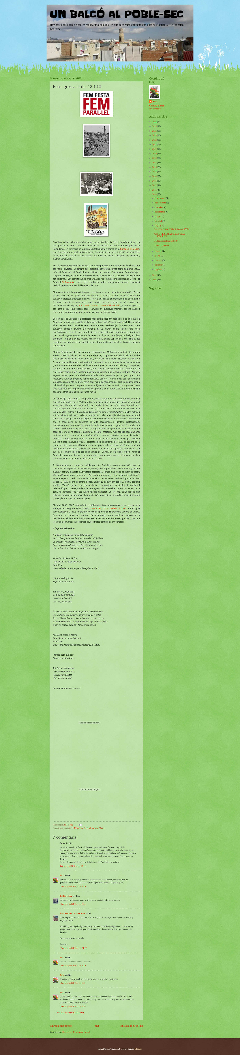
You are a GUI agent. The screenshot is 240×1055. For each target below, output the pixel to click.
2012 (154, 185)
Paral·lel (87, 828)
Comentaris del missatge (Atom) (76, 1032)
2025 (154, 126)
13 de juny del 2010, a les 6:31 (73, 983)
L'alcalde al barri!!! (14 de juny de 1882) (171, 229)
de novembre (160, 203)
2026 (154, 122)
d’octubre (159, 207)
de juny (158, 225)
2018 (154, 158)
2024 (154, 131)
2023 (154, 135)
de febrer (159, 265)
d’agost (158, 216)
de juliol (158, 221)
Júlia (62, 875)
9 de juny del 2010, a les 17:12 (73, 866)
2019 (154, 153)
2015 (154, 172)
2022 (154, 140)
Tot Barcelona (66, 896)
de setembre (160, 212)
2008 (154, 280)
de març (158, 260)
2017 (154, 162)
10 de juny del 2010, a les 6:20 (73, 886)
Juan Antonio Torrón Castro (72, 913)
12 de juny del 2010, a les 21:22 (73, 948)
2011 (154, 190)
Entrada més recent (61, 1025)
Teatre (102, 828)
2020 (154, 149)
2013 (154, 181)
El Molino (78, 828)
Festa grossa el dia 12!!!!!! (165, 241)
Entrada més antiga (131, 1025)
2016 (154, 167)
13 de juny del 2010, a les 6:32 (73, 1006)
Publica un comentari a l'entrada (70, 1012)
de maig (158, 251)
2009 (154, 275)
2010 (154, 194)
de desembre (160, 198)
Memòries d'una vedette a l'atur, (109, 508)
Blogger (138, 1049)
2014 (154, 176)
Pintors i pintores (161, 245)
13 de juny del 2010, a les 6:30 (73, 965)
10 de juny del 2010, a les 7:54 (73, 904)
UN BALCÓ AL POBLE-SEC (116, 14)
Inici (96, 1025)
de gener (159, 269)
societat (95, 828)
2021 (154, 144)
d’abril (158, 256)
